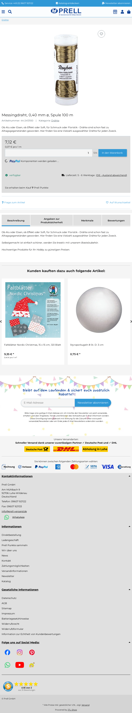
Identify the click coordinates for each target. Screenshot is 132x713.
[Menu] (3, 12)
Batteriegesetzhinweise (15, 618)
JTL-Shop (72, 710)
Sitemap (6, 608)
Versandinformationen (15, 571)
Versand (85, 705)
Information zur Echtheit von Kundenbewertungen (31, 634)
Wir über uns (9, 550)
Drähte (55, 120)
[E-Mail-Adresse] (48, 403)
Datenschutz (9, 598)
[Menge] (48, 153)
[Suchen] (10, 12)
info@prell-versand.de (14, 511)
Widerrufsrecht (10, 623)
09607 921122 (18, 501)
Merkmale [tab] (87, 220)
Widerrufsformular (12, 628)
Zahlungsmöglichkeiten (15, 565)
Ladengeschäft (10, 540)
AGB (4, 603)
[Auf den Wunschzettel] (101, 34)
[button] (122, 12)
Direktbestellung (11, 534)
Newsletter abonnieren (93, 402)
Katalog (6, 581)
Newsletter (8, 576)
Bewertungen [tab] (116, 220)
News (5, 555)
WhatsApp (18, 517)
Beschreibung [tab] (15, 220)
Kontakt (6, 560)
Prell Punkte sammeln (14, 545)
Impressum (8, 613)
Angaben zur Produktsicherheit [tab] (52, 220)
